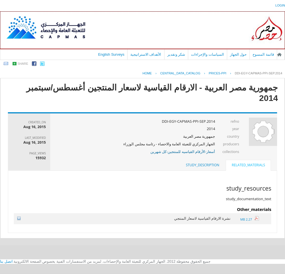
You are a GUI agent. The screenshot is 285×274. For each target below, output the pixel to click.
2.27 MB (249, 219)
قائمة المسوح (263, 54)
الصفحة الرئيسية (279, 54)
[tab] (248, 166)
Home (147, 73)
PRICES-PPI (217, 73)
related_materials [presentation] (248, 165)
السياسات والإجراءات (207, 54)
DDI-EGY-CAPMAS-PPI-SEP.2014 (258, 73)
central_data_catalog (180, 73)
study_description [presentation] (202, 165)
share (22, 63)
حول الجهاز (238, 54)
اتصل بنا (6, 261)
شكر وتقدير (176, 54)
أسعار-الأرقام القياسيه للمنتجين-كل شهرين (182, 151)
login (280, 5)
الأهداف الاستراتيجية (145, 54)
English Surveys (111, 54)
